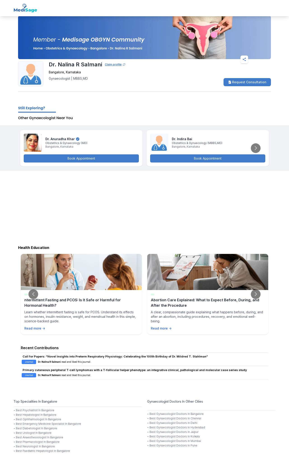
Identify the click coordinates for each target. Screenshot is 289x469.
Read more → (34, 328)
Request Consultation (247, 82)
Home (38, 48)
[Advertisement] (144, 207)
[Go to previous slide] (33, 294)
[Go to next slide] (256, 148)
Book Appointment (81, 158)
